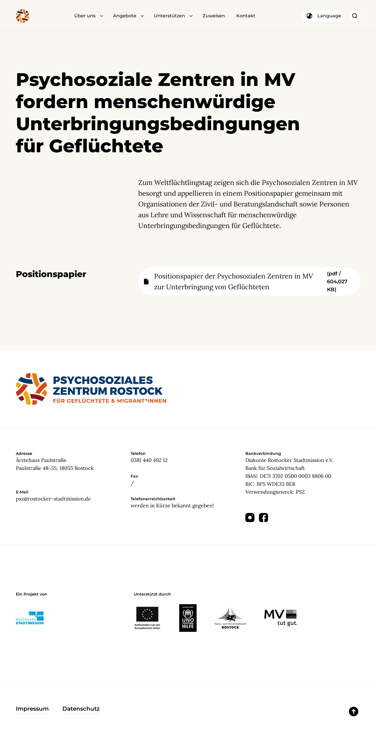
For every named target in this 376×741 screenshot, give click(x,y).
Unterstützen (169, 15)
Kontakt (245, 15)
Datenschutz (81, 708)
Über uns (84, 15)
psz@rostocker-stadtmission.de (53, 498)
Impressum (32, 708)
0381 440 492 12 (149, 460)
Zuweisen (214, 15)
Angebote (124, 15)
